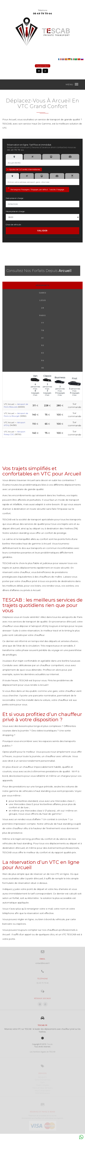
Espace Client (42, 66)
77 (42, 323)
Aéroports (42, 285)
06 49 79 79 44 (42, 13)
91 (42, 338)
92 (42, 345)
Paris (42, 315)
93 (42, 353)
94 (42, 360)
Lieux (42, 300)
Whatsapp (81, 1137)
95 (42, 368)
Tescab (50, 1044)
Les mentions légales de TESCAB (42, 1051)
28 (42, 308)
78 (42, 330)
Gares (42, 293)
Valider (42, 230)
